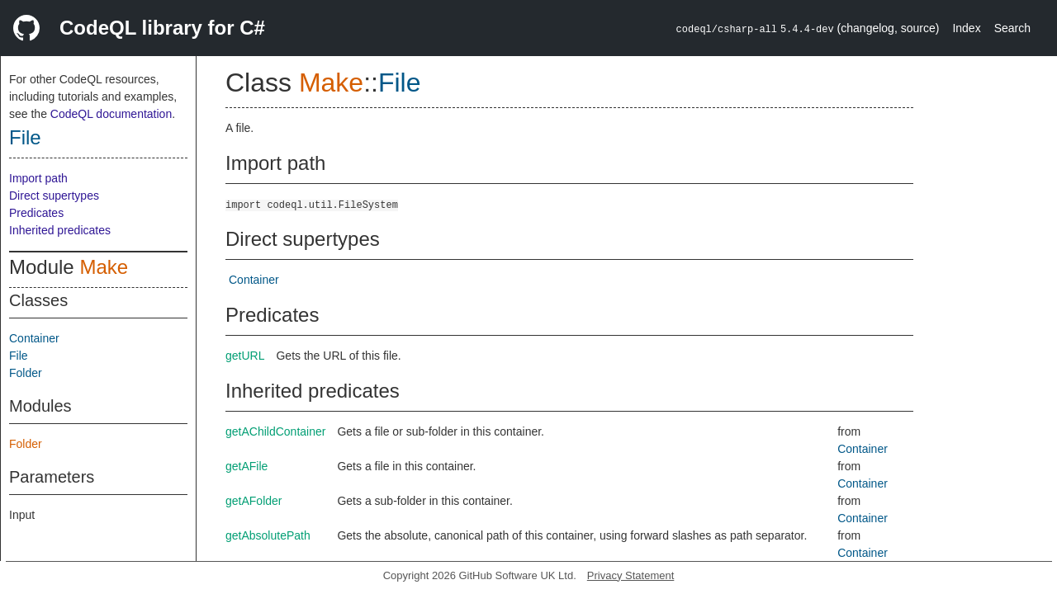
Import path (38, 178)
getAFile (246, 466)
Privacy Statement (631, 575)
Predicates (36, 212)
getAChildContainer (275, 431)
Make (103, 267)
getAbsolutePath (267, 535)
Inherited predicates (60, 230)
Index (966, 28)
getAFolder (253, 500)
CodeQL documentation (111, 113)
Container (34, 338)
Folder (25, 373)
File (25, 137)
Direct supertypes (54, 195)
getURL (244, 355)
